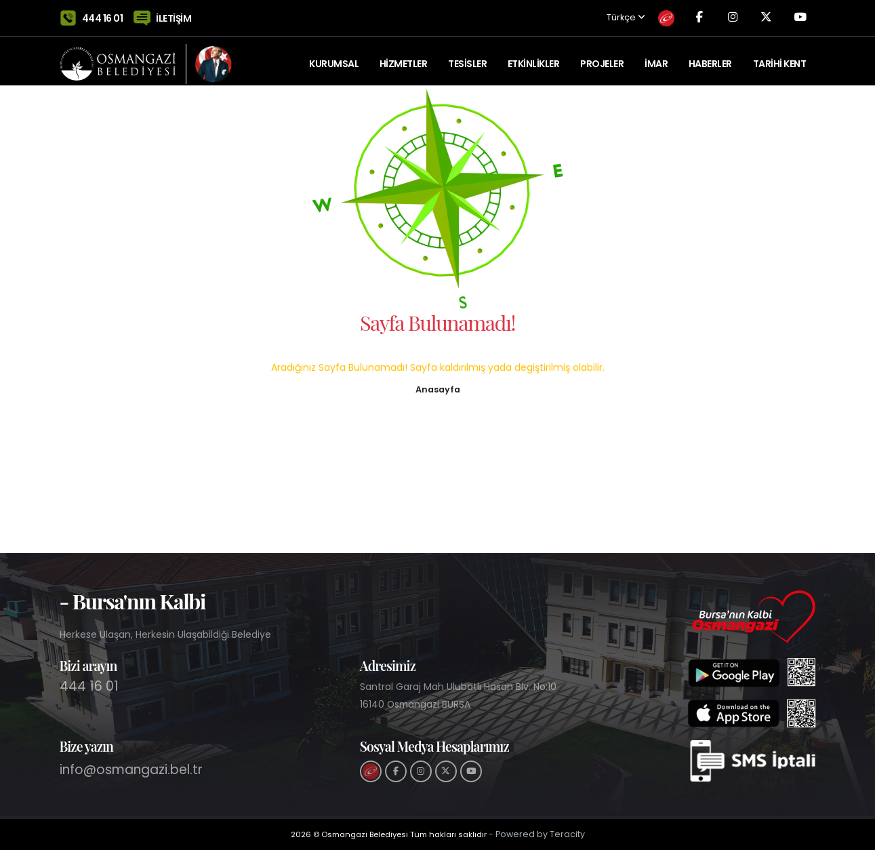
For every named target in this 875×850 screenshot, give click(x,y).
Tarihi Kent (780, 57)
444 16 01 (102, 15)
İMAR (656, 57)
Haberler (710, 57)
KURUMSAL (334, 57)
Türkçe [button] (614, 15)
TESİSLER (467, 57)
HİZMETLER (404, 57)
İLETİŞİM (173, 15)
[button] (438, 388)
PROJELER (602, 57)
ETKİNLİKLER (534, 57)
